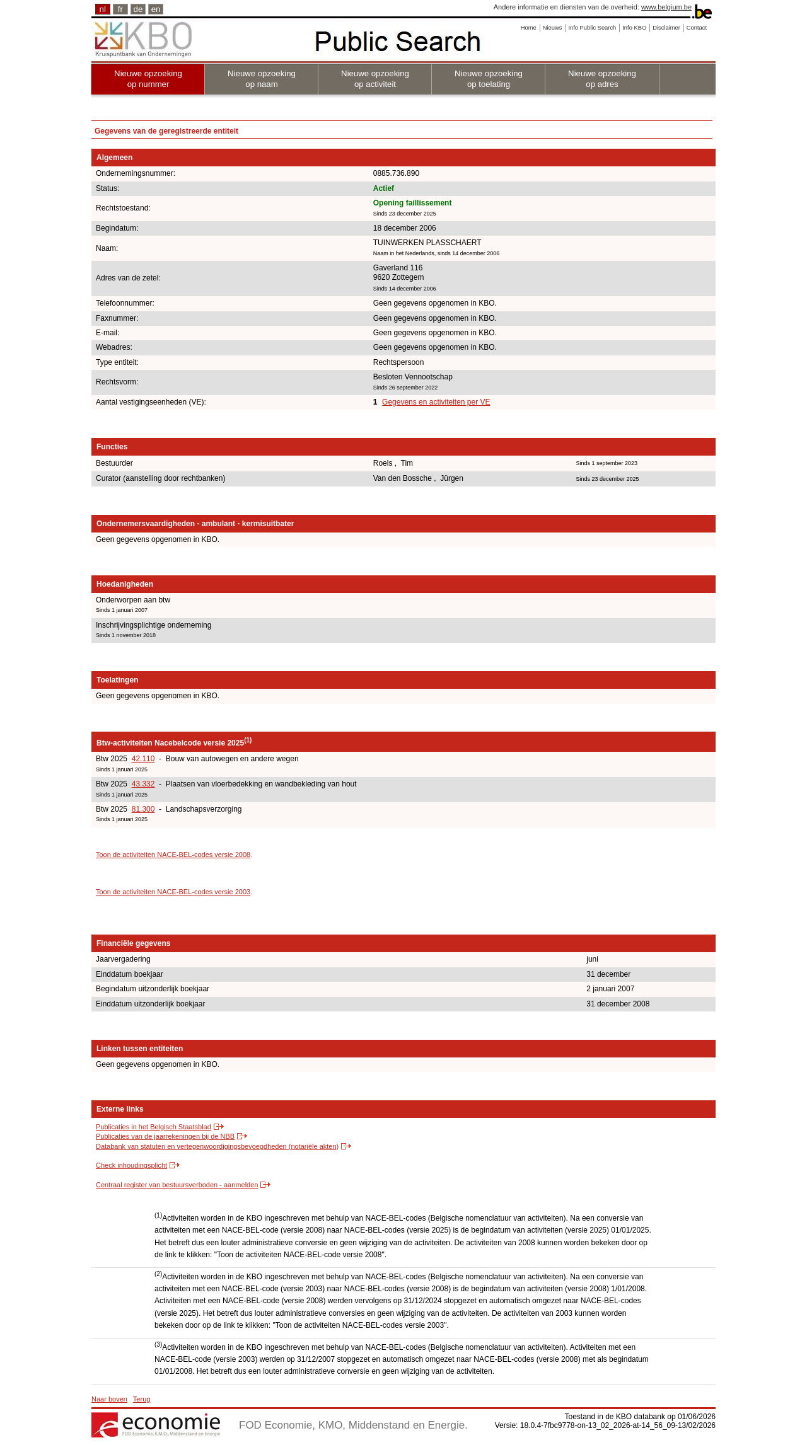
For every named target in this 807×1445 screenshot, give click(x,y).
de (138, 9)
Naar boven (109, 1399)
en (156, 9)
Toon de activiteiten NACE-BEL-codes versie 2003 (173, 891)
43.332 (143, 784)
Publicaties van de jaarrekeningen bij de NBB (165, 1136)
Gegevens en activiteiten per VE (436, 402)
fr (120, 9)
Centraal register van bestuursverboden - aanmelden (177, 1185)
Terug (142, 1399)
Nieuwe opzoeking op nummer (148, 79)
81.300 (143, 809)
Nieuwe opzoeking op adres (602, 79)
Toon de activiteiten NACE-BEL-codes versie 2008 (173, 854)
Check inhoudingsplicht (131, 1165)
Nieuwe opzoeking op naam (262, 79)
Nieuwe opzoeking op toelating (489, 79)
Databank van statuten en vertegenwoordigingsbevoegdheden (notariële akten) (217, 1146)
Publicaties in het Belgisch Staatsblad (153, 1127)
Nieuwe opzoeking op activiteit (375, 79)
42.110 (143, 758)
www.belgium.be (666, 7)
